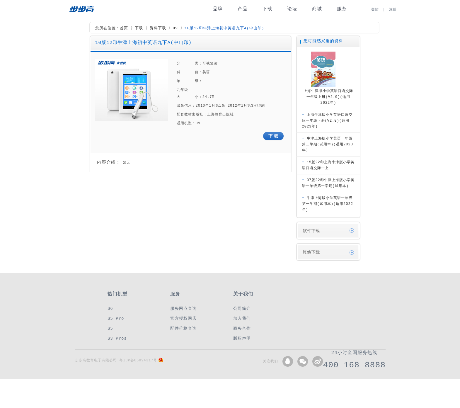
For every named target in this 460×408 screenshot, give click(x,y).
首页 (124, 28)
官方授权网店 (183, 318)
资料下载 (158, 28)
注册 (393, 9)
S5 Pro (116, 318)
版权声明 (242, 338)
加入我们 (242, 318)
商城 (317, 8)
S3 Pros (117, 338)
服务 (342, 8)
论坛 (292, 8)
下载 (267, 8)
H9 (175, 28)
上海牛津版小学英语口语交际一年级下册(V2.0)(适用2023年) (327, 120)
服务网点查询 (183, 308)
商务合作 (242, 328)
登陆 (375, 9)
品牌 (218, 8)
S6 (110, 308)
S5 (110, 328)
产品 (243, 8)
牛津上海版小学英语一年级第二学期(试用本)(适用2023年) (327, 144)
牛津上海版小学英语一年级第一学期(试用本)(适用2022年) (327, 203)
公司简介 (242, 308)
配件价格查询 (183, 328)
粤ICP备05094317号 (138, 360)
